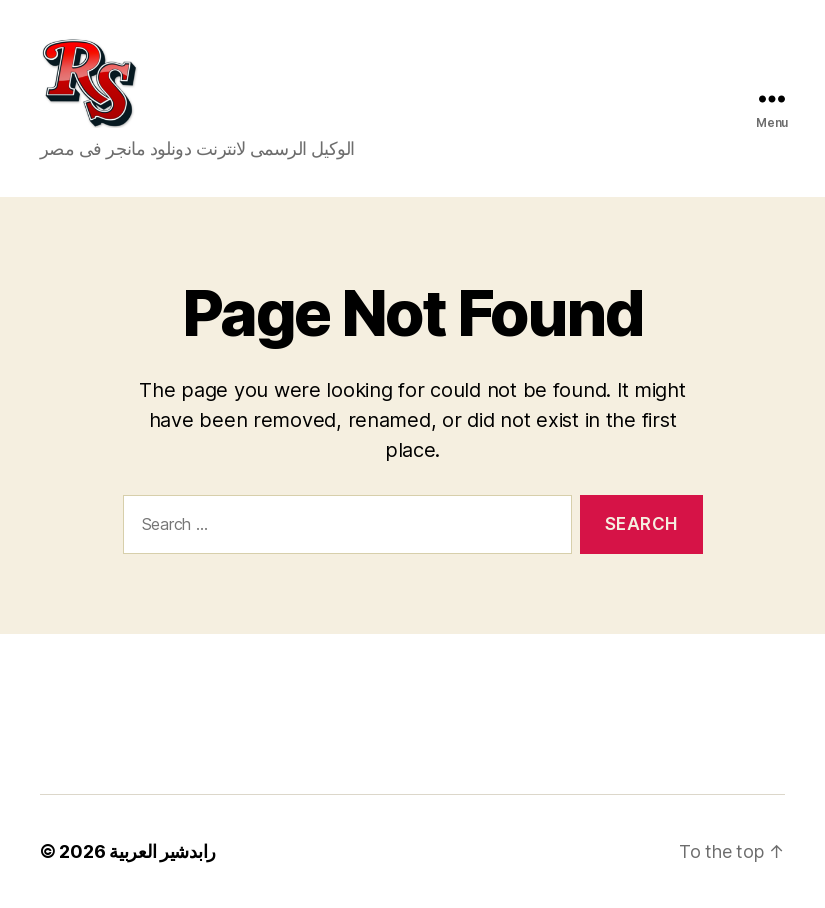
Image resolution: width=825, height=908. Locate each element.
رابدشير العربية (162, 851)
